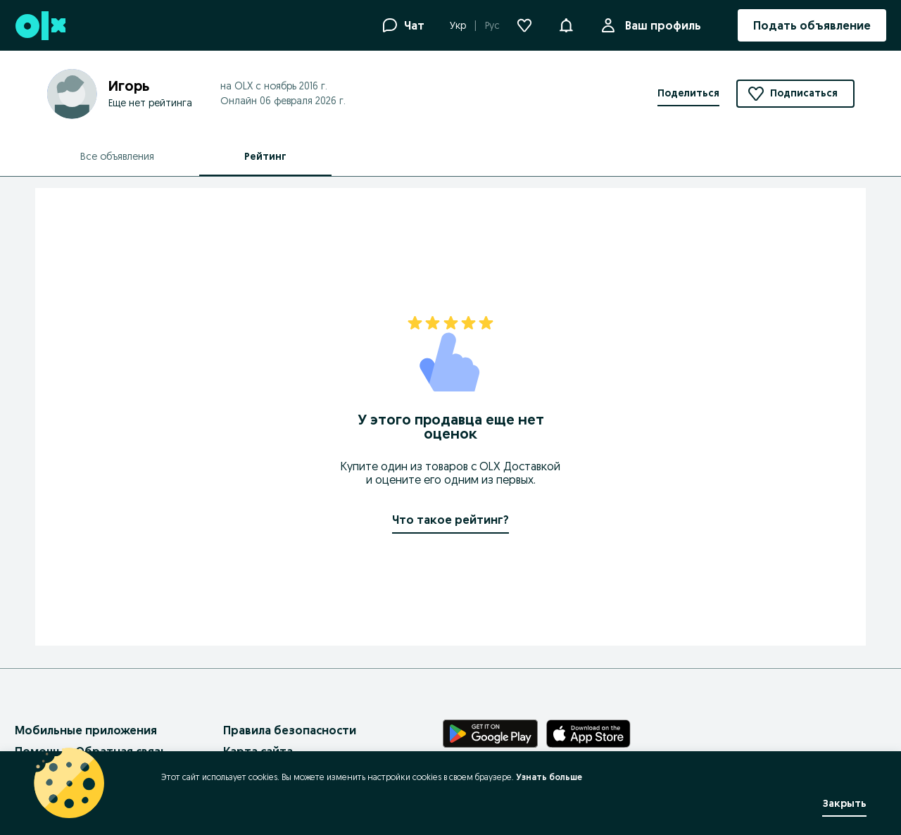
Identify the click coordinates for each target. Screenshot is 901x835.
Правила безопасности (289, 730)
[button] (565, 24)
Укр (458, 25)
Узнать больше (549, 777)
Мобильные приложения (86, 730)
